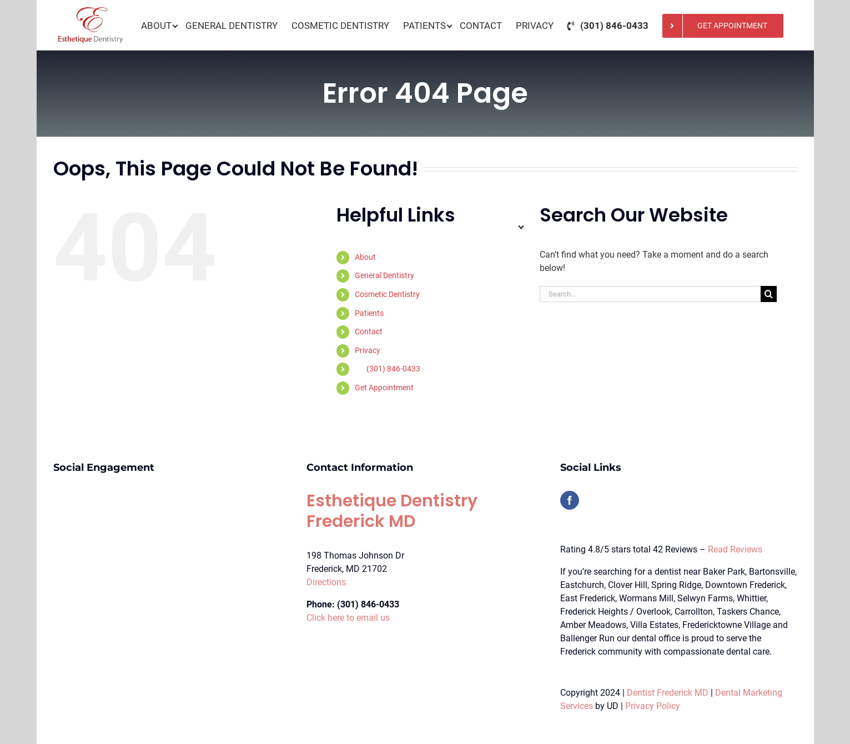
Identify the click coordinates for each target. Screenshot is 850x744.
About (365, 257)
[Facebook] (569, 500)
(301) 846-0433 (393, 368)
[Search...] (650, 294)
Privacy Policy (652, 706)
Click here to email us (348, 617)
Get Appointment (384, 387)
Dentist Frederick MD (667, 692)
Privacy (367, 350)
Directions (326, 582)
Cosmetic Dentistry (387, 294)
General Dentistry (384, 275)
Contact (369, 331)
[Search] (769, 294)
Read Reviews (735, 549)
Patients (369, 313)
